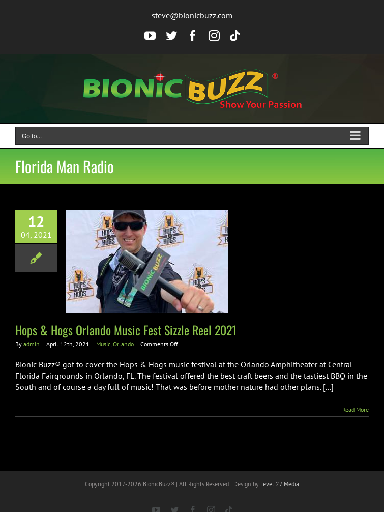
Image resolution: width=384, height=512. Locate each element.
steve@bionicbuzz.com (192, 15)
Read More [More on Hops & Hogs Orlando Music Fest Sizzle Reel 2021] (355, 409)
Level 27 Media (279, 484)
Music (103, 344)
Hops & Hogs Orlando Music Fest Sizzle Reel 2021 (126, 330)
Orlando (123, 344)
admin (31, 344)
